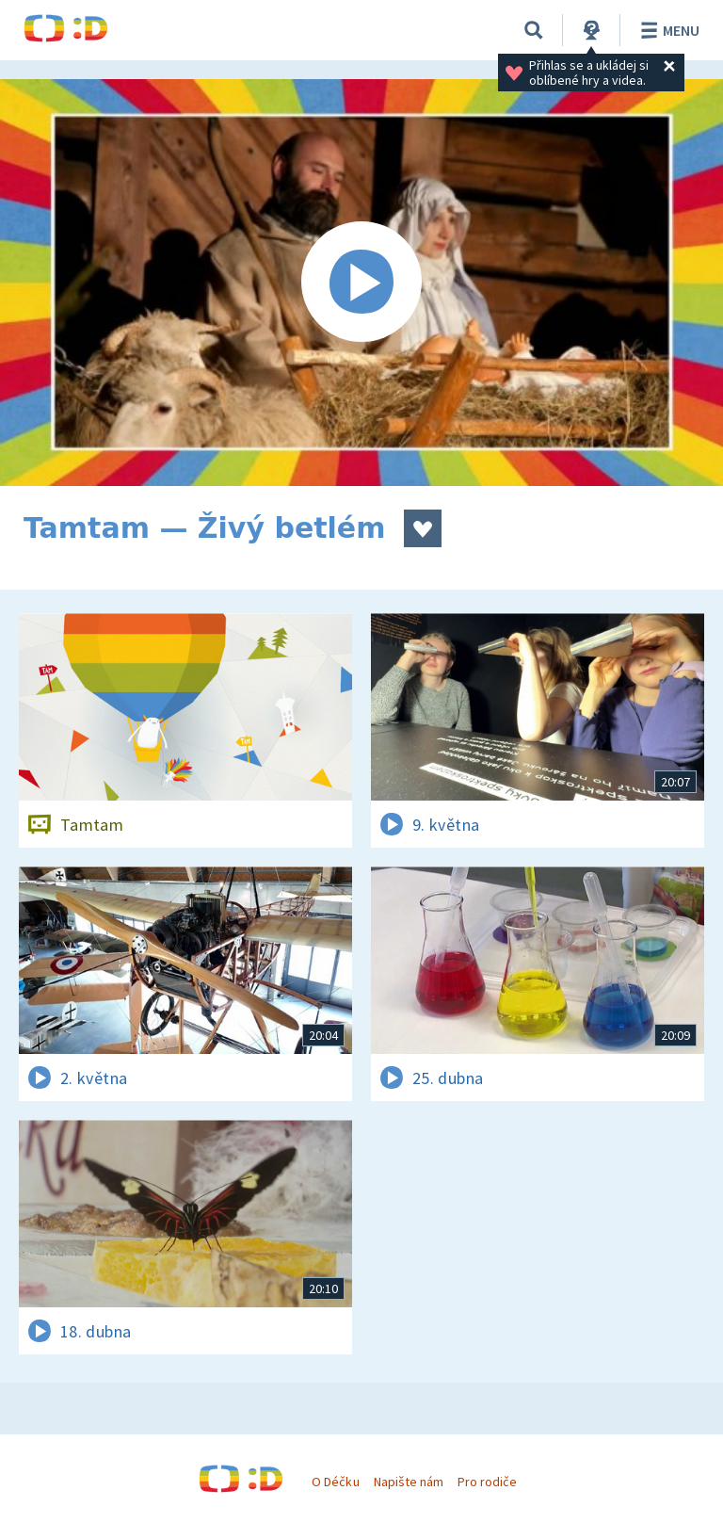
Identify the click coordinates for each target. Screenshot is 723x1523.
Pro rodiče (487, 1481)
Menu (667, 30)
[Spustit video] (361, 282)
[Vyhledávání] (534, 30)
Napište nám (408, 1481)
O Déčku (335, 1481)
